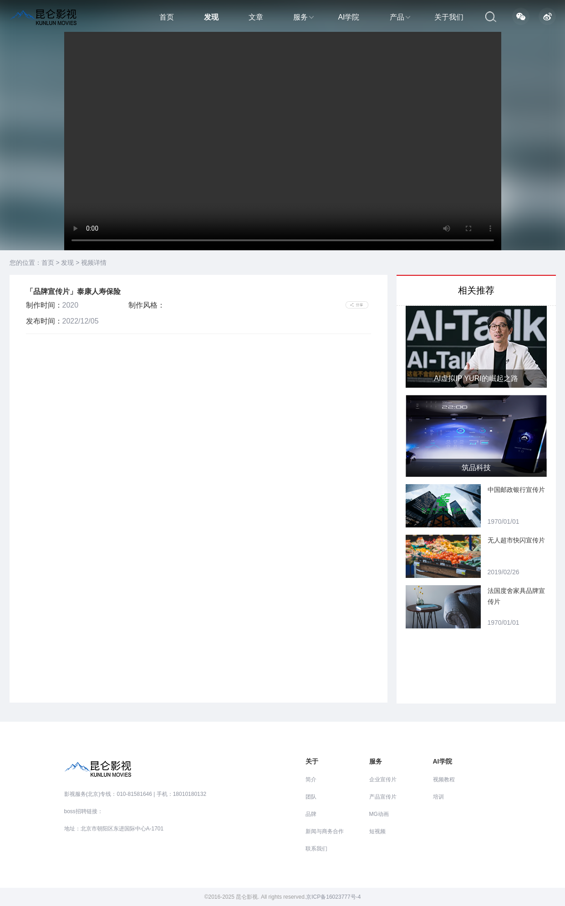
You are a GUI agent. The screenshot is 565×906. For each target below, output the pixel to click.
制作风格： (146, 305)
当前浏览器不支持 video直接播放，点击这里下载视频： (282, 141)
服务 (303, 17)
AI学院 (348, 17)
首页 (166, 17)
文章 (256, 17)
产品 (400, 17)
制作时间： (44, 305)
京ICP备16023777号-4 (333, 897)
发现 (211, 17)
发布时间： (44, 321)
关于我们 (448, 17)
